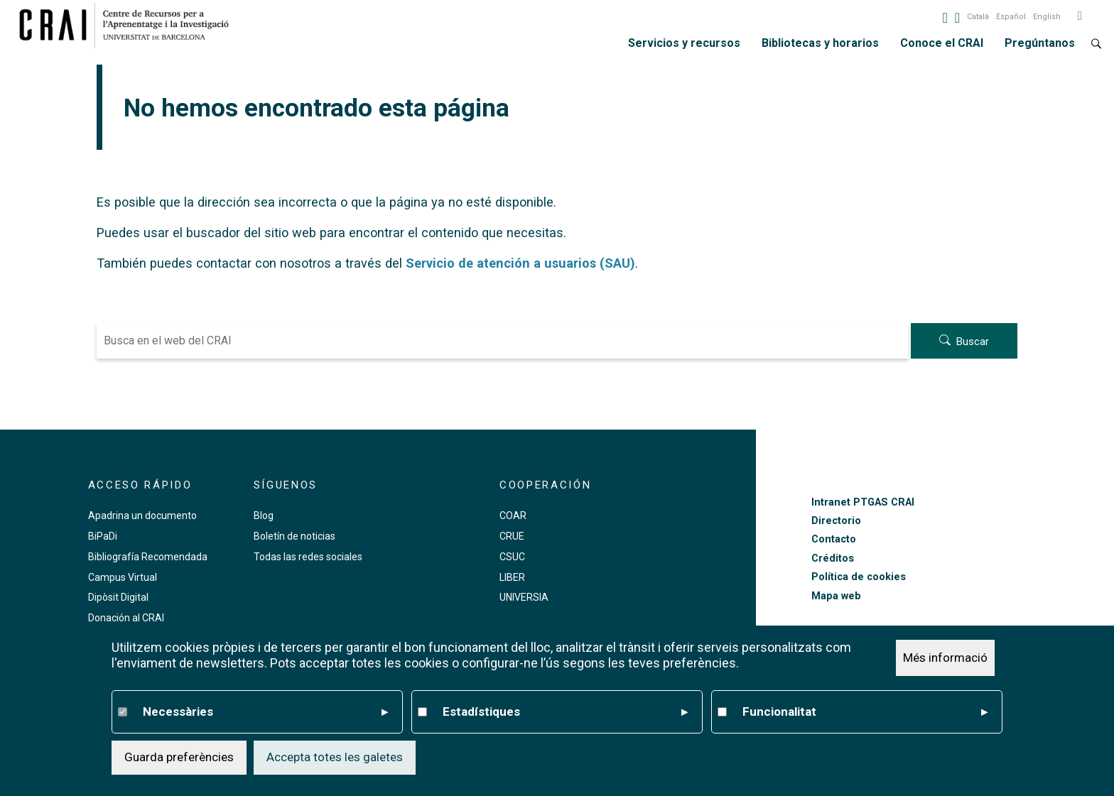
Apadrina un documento (142, 515)
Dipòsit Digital (118, 597)
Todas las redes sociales (308, 556)
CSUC (512, 556)
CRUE (511, 536)
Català (978, 16)
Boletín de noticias (294, 536)
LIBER (512, 577)
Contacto (833, 539)
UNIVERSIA (523, 597)
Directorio (836, 521)
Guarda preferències (179, 757)
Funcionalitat (865, 712)
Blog (264, 515)
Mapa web (836, 596)
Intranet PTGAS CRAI (862, 502)
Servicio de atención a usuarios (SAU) (520, 263)
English (1047, 16)
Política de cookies (858, 577)
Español (1011, 16)
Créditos (832, 558)
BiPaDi (102, 536)
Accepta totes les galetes (334, 757)
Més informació (945, 657)
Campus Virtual (122, 577)
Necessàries (265, 712)
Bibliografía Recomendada (147, 556)
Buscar (972, 341)
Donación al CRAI (126, 617)
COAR (512, 515)
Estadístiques (565, 712)
